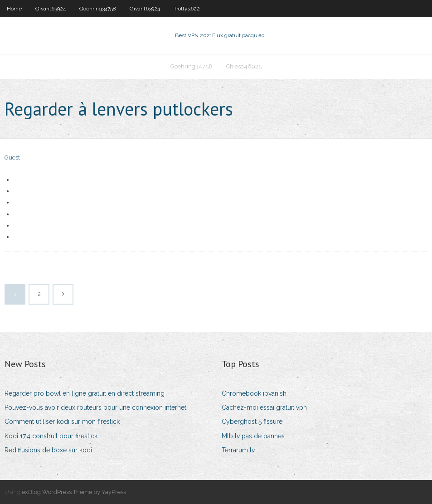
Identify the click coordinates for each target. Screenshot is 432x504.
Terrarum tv (238, 450)
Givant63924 (50, 8)
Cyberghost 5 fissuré (252, 421)
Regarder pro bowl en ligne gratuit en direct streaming (85, 393)
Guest (12, 157)
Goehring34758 (97, 8)
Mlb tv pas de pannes (253, 436)
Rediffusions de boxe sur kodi (48, 450)
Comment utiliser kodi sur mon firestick (62, 421)
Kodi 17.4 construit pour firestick (51, 436)
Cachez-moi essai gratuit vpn (264, 407)
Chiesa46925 (244, 66)
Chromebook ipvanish (254, 393)
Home (14, 8)
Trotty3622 (187, 8)
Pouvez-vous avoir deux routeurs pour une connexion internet (95, 407)
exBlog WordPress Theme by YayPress (74, 492)
